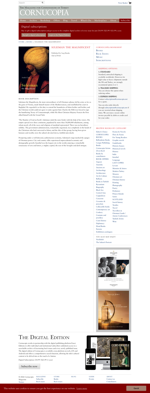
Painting (115, 182)
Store (21, 42)
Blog (65, 20)
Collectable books (103, 207)
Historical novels (118, 149)
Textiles (115, 205)
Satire (114, 197)
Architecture (101, 173)
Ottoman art (117, 177)
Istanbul (115, 157)
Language (116, 160)
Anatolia (99, 165)
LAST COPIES (118, 163)
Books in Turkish (102, 182)
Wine (114, 221)
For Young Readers (119, 137)
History (115, 151)
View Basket (123, 3)
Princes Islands (118, 194)
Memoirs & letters (119, 168)
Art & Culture (101, 176)
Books (29, 42)
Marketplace (100, 20)
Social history (117, 202)
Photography (117, 185)
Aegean (99, 162)
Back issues (40, 382)
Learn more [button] (82, 388)
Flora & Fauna (118, 135)
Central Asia (101, 193)
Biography (100, 187)
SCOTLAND (117, 199)
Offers (57, 20)
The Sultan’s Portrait (104, 242)
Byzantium (100, 184)
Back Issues (102, 53)
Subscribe (125, 20)
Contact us (111, 379)
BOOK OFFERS (102, 159)
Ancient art (100, 167)
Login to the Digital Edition (59, 35)
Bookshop (45, 20)
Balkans (99, 179)
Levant (115, 166)
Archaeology (101, 170)
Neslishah (100, 239)
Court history (101, 221)
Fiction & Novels (119, 132)
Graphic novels (118, 140)
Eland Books (100, 226)
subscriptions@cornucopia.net (116, 99)
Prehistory (116, 191)
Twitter (21, 382)
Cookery (99, 212)
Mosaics (115, 174)
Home (23, 20)
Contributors (111, 382)
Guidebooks (117, 143)
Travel (74, 20)
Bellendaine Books (103, 140)
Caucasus (99, 198)
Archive (33, 20)
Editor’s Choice (101, 132)
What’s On (86, 20)
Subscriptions (103, 60)
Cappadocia (100, 196)
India (114, 154)
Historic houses (118, 146)
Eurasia (99, 229)
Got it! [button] (136, 388)
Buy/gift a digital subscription (34, 35)
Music (99, 57)
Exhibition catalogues (104, 232)
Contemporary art (103, 209)
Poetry (114, 188)
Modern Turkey (118, 171)
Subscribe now (29, 366)
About (113, 20)
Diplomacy (100, 223)
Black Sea (99, 190)
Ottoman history (118, 180)
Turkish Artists (118, 219)
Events (91, 379)
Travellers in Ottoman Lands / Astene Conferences (120, 213)
